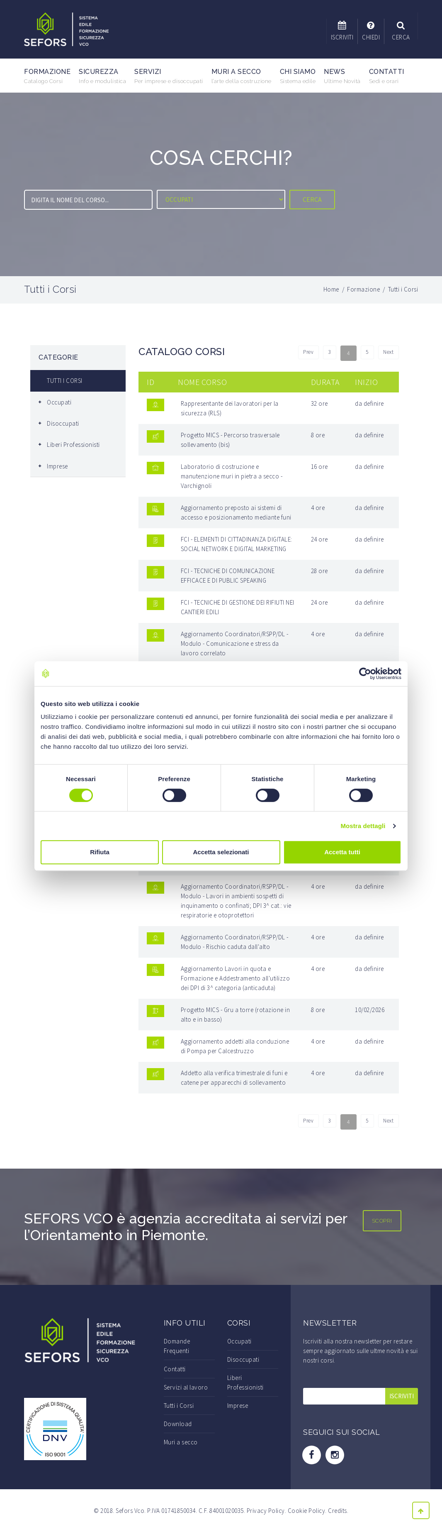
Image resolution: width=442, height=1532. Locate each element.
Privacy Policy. (267, 1511)
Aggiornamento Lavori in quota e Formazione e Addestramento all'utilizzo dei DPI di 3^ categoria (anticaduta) (235, 978)
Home (331, 289)
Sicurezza (102, 76)
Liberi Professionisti (73, 445)
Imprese (57, 466)
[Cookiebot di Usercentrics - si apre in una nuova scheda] (365, 673)
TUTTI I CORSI (65, 381)
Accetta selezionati (221, 851)
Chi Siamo (298, 76)
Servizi (168, 76)
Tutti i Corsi (179, 1405)
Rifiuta (99, 851)
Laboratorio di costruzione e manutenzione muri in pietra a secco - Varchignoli (232, 476)
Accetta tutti (342, 851)
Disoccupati (63, 423)
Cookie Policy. (307, 1511)
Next (387, 353)
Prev (299, 353)
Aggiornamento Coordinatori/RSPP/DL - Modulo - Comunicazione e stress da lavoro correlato (235, 643)
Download (178, 1424)
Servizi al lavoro (186, 1387)
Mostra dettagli (362, 825)
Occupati (59, 402)
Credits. (338, 1511)
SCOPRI (382, 1221)
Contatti (386, 76)
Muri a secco (241, 76)
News (342, 76)
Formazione (47, 76)
